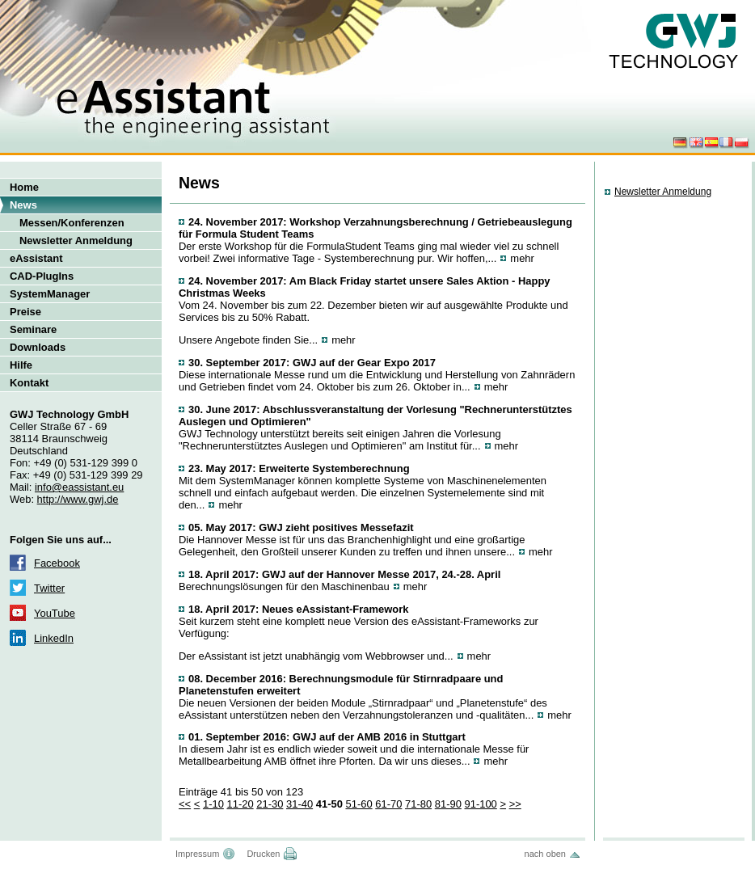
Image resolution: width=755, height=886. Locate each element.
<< (185, 804)
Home (24, 187)
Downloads (37, 347)
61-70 (388, 804)
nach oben (545, 854)
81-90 (448, 804)
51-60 (358, 804)
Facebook (57, 563)
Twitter (49, 588)
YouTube (54, 613)
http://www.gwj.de (78, 499)
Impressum (197, 854)
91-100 (480, 804)
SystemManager (50, 294)
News (23, 205)
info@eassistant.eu (79, 487)
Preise (25, 312)
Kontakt (29, 383)
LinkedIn (54, 638)
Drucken (263, 854)
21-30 (269, 804)
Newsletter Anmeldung (76, 240)
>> (515, 804)
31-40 (299, 804)
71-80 (418, 804)
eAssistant (36, 258)
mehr (522, 258)
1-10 (213, 804)
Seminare (33, 329)
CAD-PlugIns (42, 276)
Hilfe (21, 365)
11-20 (239, 804)
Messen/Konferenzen (71, 223)
